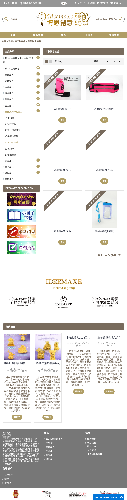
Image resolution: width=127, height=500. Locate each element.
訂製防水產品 (34, 41)
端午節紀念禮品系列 (109, 337)
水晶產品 (49, 451)
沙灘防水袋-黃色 (62, 231)
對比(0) (58, 61)
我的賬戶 (7, 474)
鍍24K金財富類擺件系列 (17, 363)
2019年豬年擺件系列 (48, 363)
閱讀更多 (17, 417)
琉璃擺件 (49, 443)
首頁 (4, 41)
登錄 (5, 478)
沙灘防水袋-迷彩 (104, 170)
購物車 (6, 483)
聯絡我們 (90, 442)
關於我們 (90, 439)
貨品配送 (90, 450)
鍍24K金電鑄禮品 (53, 438)
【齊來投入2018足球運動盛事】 (78, 337)
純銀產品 (49, 459)
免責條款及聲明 (93, 454)
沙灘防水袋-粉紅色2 (104, 109)
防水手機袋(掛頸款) (104, 231)
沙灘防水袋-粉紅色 (62, 109)
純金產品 (49, 455)
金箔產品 (49, 447)
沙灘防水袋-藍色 (62, 170)
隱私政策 (90, 446)
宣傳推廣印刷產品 (16, 41)
